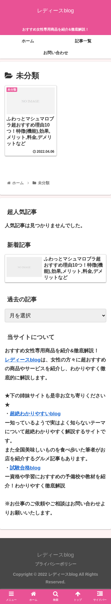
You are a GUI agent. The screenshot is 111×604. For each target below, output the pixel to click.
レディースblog (23, 358)
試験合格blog (25, 466)
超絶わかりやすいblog (35, 412)
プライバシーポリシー (55, 562)
